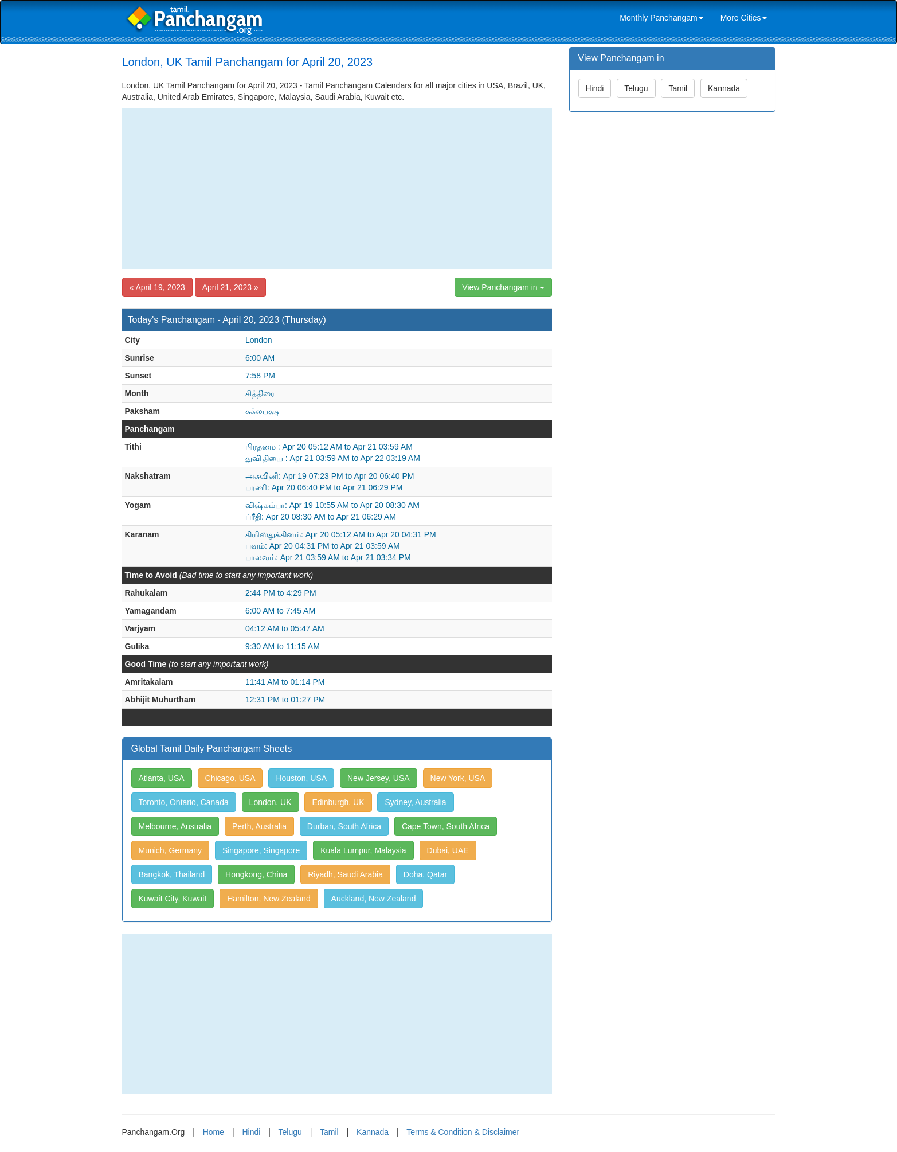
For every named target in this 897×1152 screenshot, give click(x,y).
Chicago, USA (230, 778)
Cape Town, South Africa (445, 826)
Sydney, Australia (415, 802)
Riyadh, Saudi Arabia (345, 874)
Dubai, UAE (448, 850)
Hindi (595, 88)
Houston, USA (301, 778)
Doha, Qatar (425, 874)
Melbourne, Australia (175, 826)
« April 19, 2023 (157, 287)
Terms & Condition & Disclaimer (462, 1132)
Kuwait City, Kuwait (173, 898)
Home (213, 1132)
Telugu (636, 88)
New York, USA (457, 778)
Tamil (677, 88)
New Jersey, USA (378, 778)
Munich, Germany (170, 850)
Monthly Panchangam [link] (661, 17)
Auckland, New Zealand (373, 898)
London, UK (270, 802)
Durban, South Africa (344, 826)
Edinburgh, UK (338, 802)
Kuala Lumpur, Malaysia (363, 850)
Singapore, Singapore (261, 850)
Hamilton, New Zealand (269, 898)
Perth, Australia (259, 826)
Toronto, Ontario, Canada (184, 802)
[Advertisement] (337, 188)
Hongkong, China (256, 874)
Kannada (724, 88)
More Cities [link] (743, 17)
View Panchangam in (503, 287)
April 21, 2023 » (230, 287)
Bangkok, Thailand (172, 874)
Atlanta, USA (162, 778)
